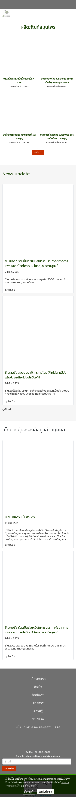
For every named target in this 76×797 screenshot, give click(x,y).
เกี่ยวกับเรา (38, 679)
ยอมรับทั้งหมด (45, 791)
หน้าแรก (38, 719)
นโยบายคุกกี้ (30, 785)
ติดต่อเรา (38, 695)
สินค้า (38, 687)
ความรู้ (38, 711)
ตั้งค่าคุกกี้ (28, 791)
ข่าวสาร (38, 703)
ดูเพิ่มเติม (38, 152)
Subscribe (9, 768)
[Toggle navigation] (71, 13)
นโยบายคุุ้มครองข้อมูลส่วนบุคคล (38, 727)
